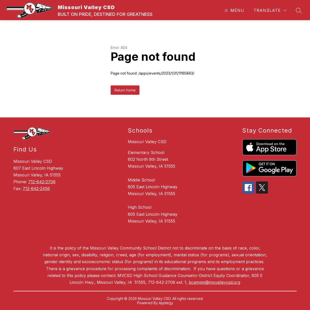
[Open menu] (233, 10)
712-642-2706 (41, 181)
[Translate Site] (270, 10)
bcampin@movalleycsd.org (214, 282)
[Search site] (299, 11)
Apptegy (166, 303)
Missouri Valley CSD (147, 141)
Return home (125, 90)
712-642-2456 (36, 188)
